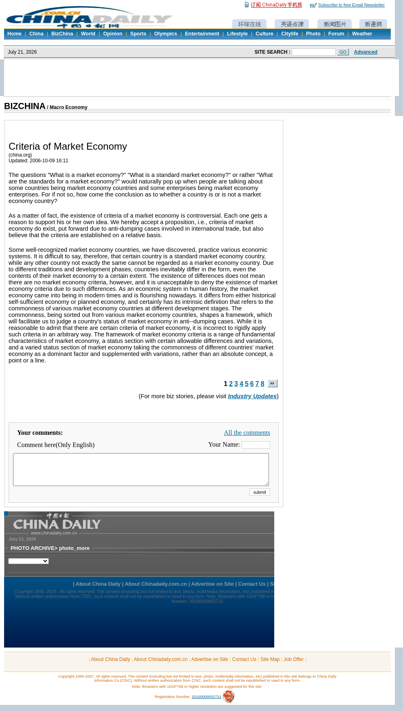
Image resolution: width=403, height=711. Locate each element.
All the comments (247, 432)
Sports (138, 34)
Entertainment (202, 34)
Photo (313, 34)
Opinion (112, 34)
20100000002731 (207, 703)
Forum (336, 34)
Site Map (270, 665)
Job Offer (294, 665)
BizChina (62, 34)
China (36, 34)
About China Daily (110, 665)
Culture (264, 34)
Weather (362, 34)
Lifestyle (237, 34)
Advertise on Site (209, 665)
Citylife (289, 34)
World (88, 34)
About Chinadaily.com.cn (160, 665)
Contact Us (244, 665)
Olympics (165, 34)
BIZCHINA (25, 106)
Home (14, 34)
